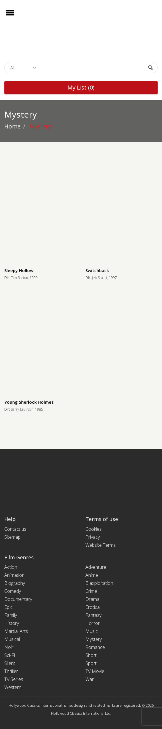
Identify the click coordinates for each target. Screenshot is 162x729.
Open (15, 16)
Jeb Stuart (99, 277)
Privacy (92, 537)
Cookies (93, 529)
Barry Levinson (22, 409)
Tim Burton (19, 277)
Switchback (97, 270)
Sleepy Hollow (18, 270)
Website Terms (100, 545)
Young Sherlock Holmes (29, 402)
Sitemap (12, 537)
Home (12, 126)
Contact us (15, 529)
